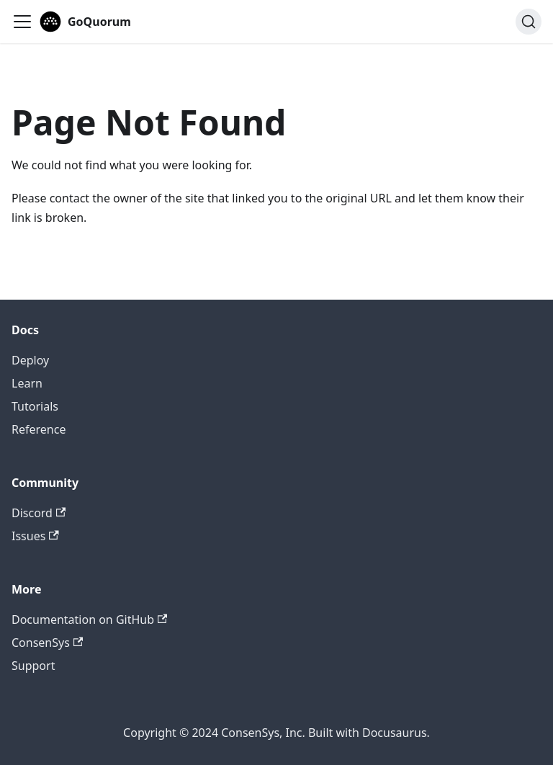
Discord (39, 513)
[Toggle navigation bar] (22, 21)
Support (33, 666)
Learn (27, 383)
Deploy (30, 360)
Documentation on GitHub (89, 619)
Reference (39, 429)
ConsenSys (47, 642)
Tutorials (35, 406)
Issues (35, 536)
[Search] (528, 22)
